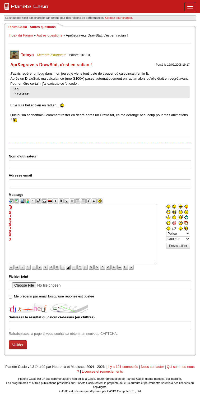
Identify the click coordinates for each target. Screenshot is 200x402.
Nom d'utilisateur (23, 156)
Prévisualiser (178, 246)
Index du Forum (21, 35)
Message (16, 195)
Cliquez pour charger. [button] (119, 17)
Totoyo (28, 54)
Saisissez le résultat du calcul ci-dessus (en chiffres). (52, 317)
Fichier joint (18, 276)
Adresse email (20, 175)
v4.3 (31, 367)
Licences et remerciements (102, 371)
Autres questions (49, 35)
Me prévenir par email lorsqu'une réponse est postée (54, 296)
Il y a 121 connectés (123, 367)
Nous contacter (152, 367)
